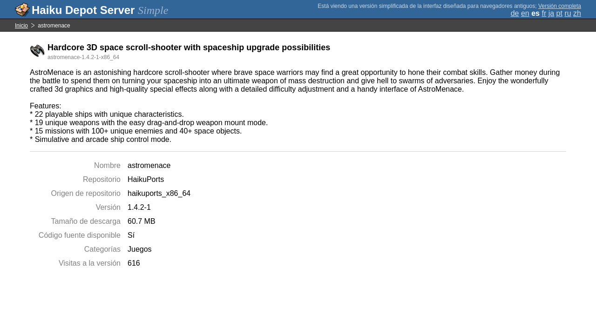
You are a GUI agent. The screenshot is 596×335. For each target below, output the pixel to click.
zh (577, 13)
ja (551, 13)
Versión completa (559, 6)
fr (544, 13)
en (525, 13)
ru (567, 13)
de (515, 13)
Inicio (21, 25)
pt (559, 13)
